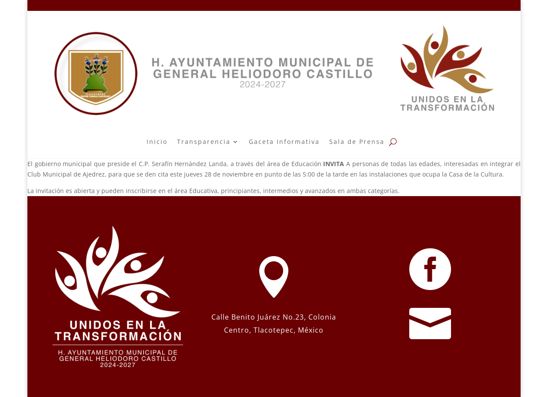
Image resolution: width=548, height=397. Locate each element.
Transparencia (204, 141)
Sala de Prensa (356, 141)
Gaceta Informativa (284, 141)
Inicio (157, 141)
